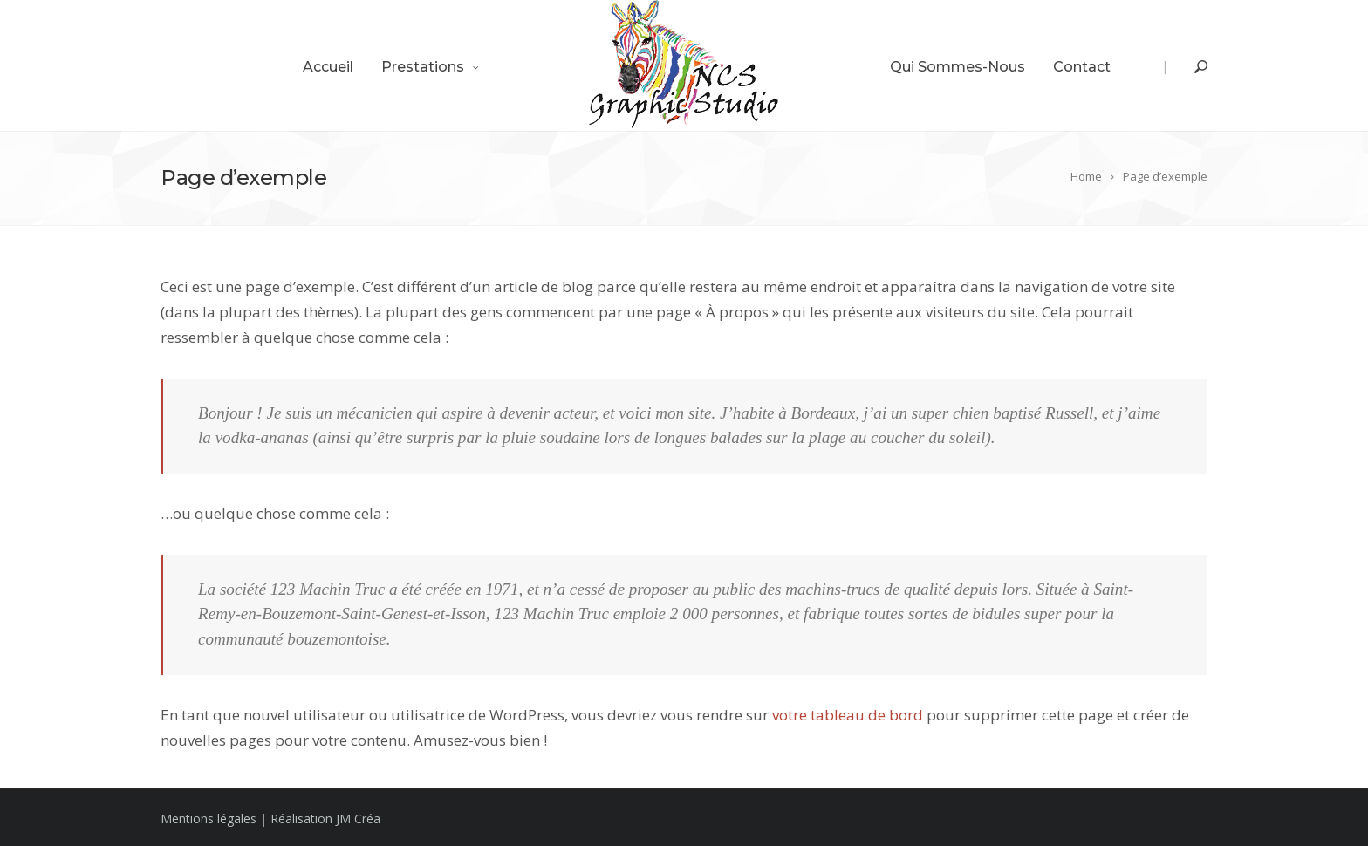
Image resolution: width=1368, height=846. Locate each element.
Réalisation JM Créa (325, 818)
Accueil (328, 66)
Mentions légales (208, 818)
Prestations (422, 66)
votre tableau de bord (847, 715)
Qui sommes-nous (957, 66)
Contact (1082, 66)
